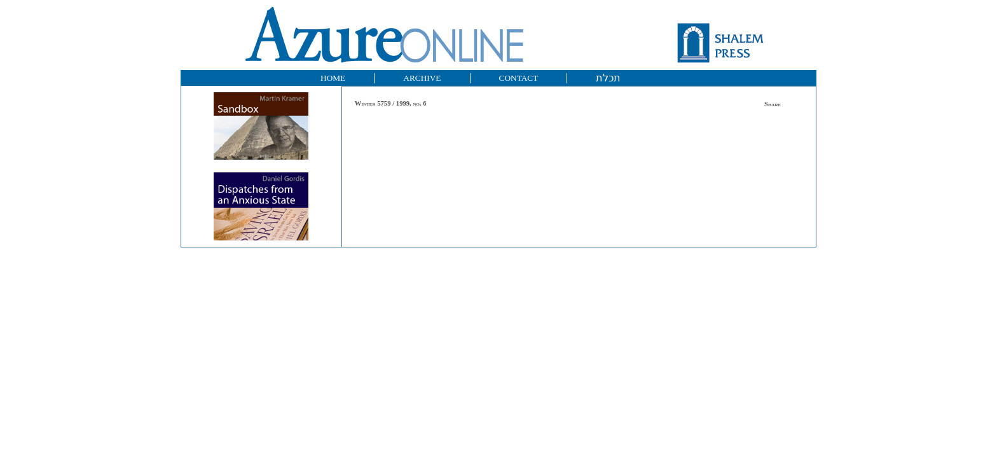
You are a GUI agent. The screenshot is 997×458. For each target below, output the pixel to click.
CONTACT (519, 78)
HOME (332, 78)
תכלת (608, 78)
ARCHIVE (422, 78)
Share (772, 104)
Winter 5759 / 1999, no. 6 (391, 103)
